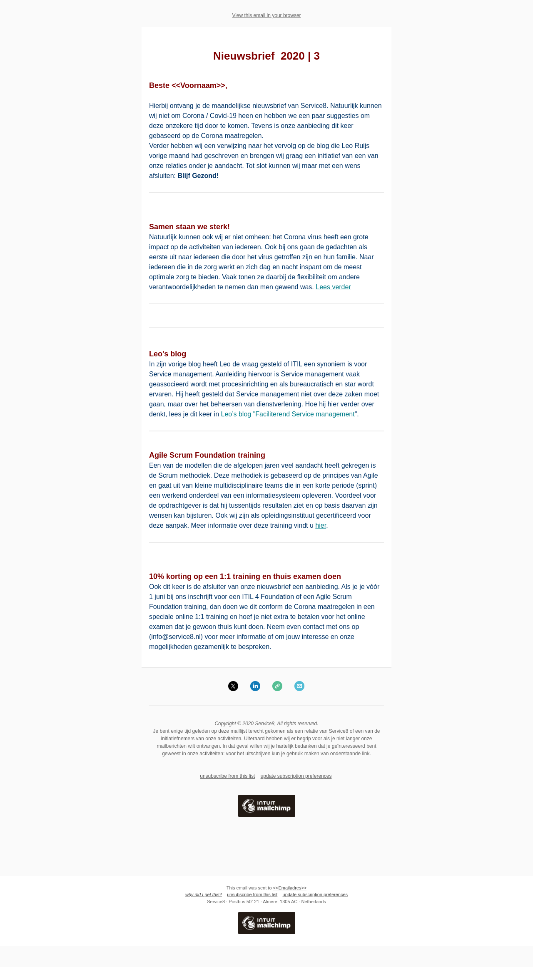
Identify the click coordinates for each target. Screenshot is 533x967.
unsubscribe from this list (227, 776)
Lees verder (333, 287)
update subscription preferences (296, 776)
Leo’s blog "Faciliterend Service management (288, 414)
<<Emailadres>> (290, 887)
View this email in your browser (266, 15)
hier (320, 525)
